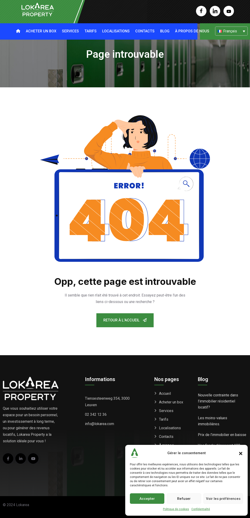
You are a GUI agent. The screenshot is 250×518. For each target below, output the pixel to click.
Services (70, 31)
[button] (240, 453)
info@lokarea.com (99, 424)
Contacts (145, 31)
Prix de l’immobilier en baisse (222, 435)
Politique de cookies (176, 509)
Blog (164, 31)
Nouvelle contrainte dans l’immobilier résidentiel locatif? (218, 401)
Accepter (147, 499)
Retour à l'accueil (125, 320)
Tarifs (90, 31)
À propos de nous (192, 31)
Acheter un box (41, 31)
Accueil (165, 393)
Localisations (116, 31)
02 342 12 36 (96, 414)
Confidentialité (200, 509)
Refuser (184, 499)
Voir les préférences (223, 499)
